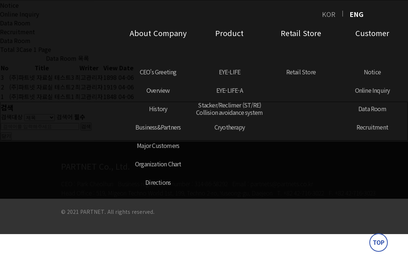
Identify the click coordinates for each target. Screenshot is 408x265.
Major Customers (158, 145)
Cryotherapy (229, 127)
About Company (158, 33)
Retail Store (301, 33)
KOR (329, 14)
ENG (356, 14)
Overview (158, 90)
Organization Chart (158, 163)
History (158, 108)
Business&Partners (158, 127)
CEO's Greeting (158, 71)
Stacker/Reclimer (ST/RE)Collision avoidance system (229, 108)
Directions (158, 182)
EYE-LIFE (230, 71)
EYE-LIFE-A (229, 90)
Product (229, 33)
